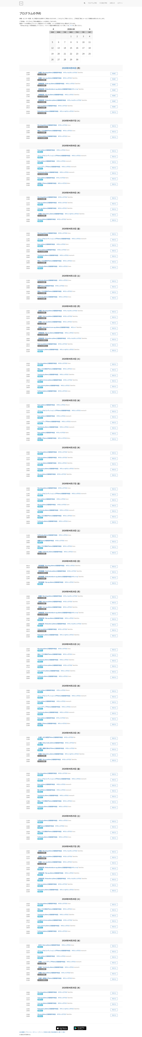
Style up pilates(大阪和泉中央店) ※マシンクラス (52, 106)
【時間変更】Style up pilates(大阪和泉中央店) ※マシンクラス (56, 83)
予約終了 (114, 73)
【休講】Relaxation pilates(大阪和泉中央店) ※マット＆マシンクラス (58, 214)
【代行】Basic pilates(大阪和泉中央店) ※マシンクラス (53, 945)
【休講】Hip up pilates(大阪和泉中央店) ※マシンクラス (54, 759)
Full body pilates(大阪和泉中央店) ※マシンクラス (52, 266)
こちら (71, 25)
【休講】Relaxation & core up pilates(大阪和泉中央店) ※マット (56, 327)
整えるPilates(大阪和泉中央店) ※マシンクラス (51, 790)
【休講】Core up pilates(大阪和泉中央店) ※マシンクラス (54, 78)
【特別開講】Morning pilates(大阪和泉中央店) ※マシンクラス (56, 565)
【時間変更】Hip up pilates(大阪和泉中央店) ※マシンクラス (55, 94)
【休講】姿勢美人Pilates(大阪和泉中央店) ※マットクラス (54, 978)
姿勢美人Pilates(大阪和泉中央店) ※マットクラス (52, 183)
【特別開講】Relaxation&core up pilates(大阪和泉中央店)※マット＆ (57, 576)
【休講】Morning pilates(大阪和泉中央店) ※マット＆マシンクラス (57, 72)
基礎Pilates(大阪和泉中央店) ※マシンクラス (50, 286)
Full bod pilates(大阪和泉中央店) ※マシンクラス (52, 136)
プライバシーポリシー (31, 1032)
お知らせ (112, 3)
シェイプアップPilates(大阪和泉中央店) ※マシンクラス (53, 166)
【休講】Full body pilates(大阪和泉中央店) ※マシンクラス (55, 552)
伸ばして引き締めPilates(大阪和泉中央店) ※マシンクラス (54, 130)
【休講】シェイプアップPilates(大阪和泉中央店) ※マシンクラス (56, 962)
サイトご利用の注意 (44, 1032)
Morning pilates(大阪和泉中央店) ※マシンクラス (52, 125)
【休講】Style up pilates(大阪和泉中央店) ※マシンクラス (54, 316)
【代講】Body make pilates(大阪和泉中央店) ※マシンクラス (55, 743)
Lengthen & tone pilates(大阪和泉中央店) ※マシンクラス (54, 380)
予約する (114, 112)
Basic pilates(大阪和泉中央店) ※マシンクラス (51, 150)
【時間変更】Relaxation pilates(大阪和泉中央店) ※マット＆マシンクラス (59, 100)
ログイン (120, 3)
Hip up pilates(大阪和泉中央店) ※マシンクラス (51, 219)
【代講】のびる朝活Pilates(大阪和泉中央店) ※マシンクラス (55, 737)
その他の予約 (103, 3)
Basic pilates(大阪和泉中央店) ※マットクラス (51, 178)
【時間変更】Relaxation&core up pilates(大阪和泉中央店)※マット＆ (57, 89)
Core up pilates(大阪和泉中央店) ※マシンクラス (52, 208)
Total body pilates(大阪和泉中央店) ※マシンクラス (52, 172)
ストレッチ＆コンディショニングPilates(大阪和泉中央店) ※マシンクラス (59, 155)
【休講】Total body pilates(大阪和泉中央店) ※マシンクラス (55, 967)
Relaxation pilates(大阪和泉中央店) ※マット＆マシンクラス (55, 111)
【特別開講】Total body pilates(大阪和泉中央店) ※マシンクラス (56, 571)
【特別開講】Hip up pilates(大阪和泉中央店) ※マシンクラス (55, 582)
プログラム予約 (92, 3)
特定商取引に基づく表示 (58, 1032)
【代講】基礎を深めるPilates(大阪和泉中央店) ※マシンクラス (55, 748)
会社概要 (21, 1032)
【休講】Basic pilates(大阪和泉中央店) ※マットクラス (53, 973)
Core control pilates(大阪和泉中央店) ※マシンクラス (53, 385)
